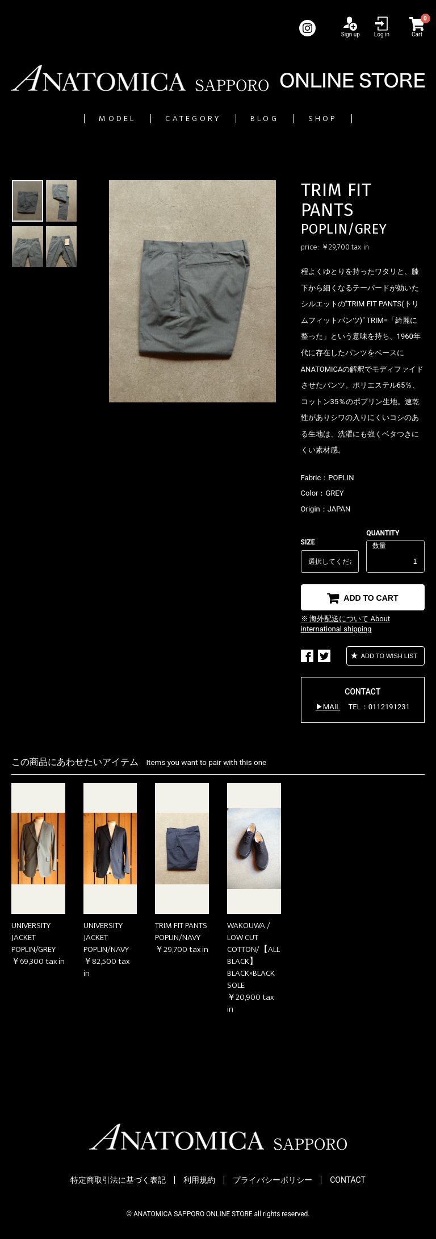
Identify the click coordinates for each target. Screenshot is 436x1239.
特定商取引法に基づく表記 (118, 1180)
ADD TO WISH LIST (388, 655)
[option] (192, 291)
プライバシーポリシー (272, 1180)
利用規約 (199, 1180)
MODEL (72, 118)
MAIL (331, 706)
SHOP (369, 118)
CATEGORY (180, 118)
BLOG (284, 118)
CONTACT (348, 1180)
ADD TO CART (369, 597)
